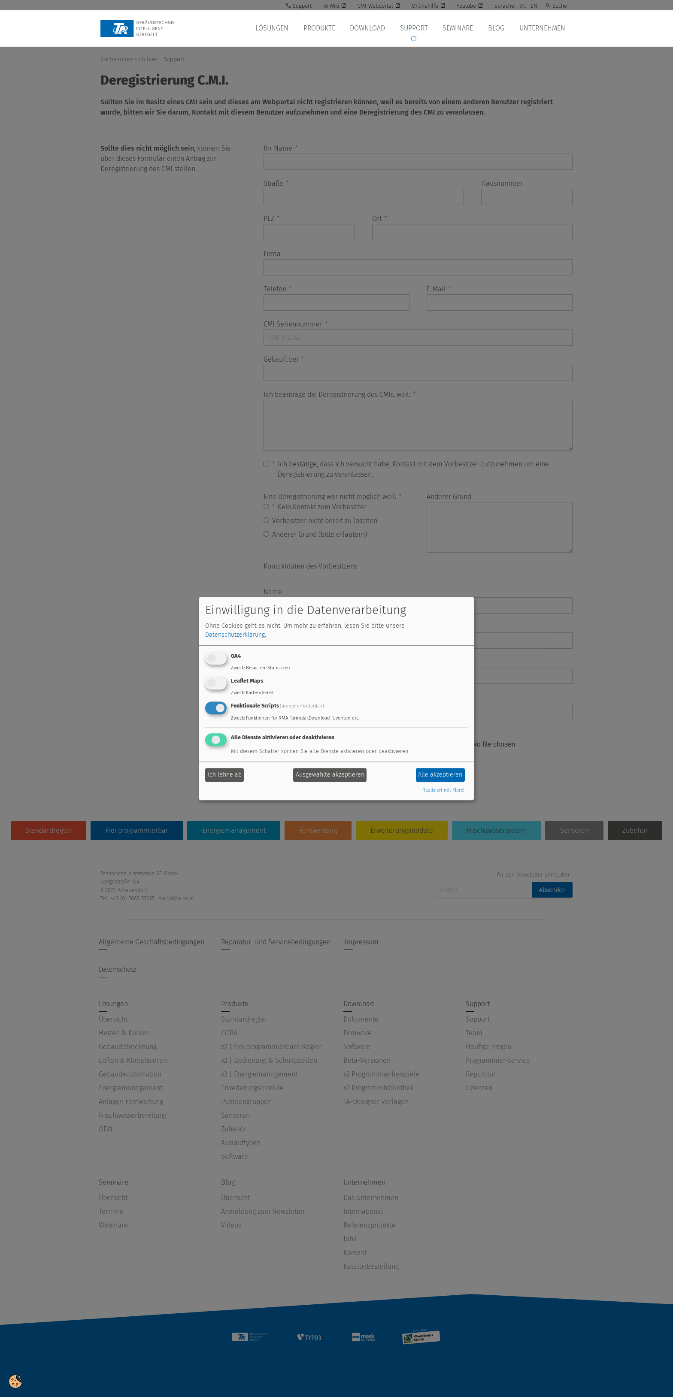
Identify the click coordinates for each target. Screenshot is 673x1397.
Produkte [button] (325, 28)
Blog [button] (498, 28)
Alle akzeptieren (440, 775)
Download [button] (372, 28)
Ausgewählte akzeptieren (330, 775)
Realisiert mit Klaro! (443, 790)
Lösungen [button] (279, 28)
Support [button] (418, 28)
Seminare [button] (461, 28)
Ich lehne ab (225, 775)
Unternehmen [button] (543, 28)
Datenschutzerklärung (235, 635)
